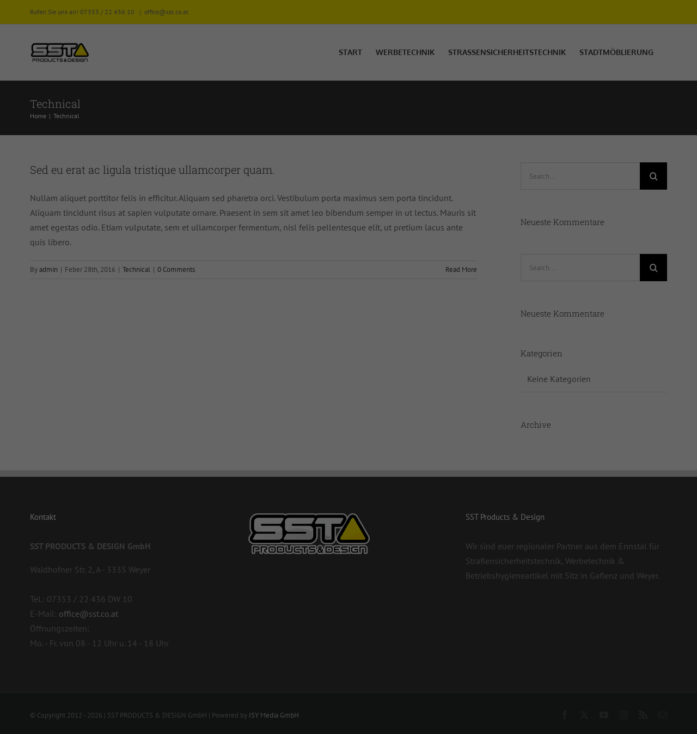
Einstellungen (191, 500)
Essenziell (385, 347)
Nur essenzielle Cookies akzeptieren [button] (348, 658)
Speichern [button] (453, 626)
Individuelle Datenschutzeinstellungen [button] (348, 690)
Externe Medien (395, 403)
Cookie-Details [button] (349, 716)
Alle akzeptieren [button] (244, 626)
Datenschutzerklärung (184, 489)
